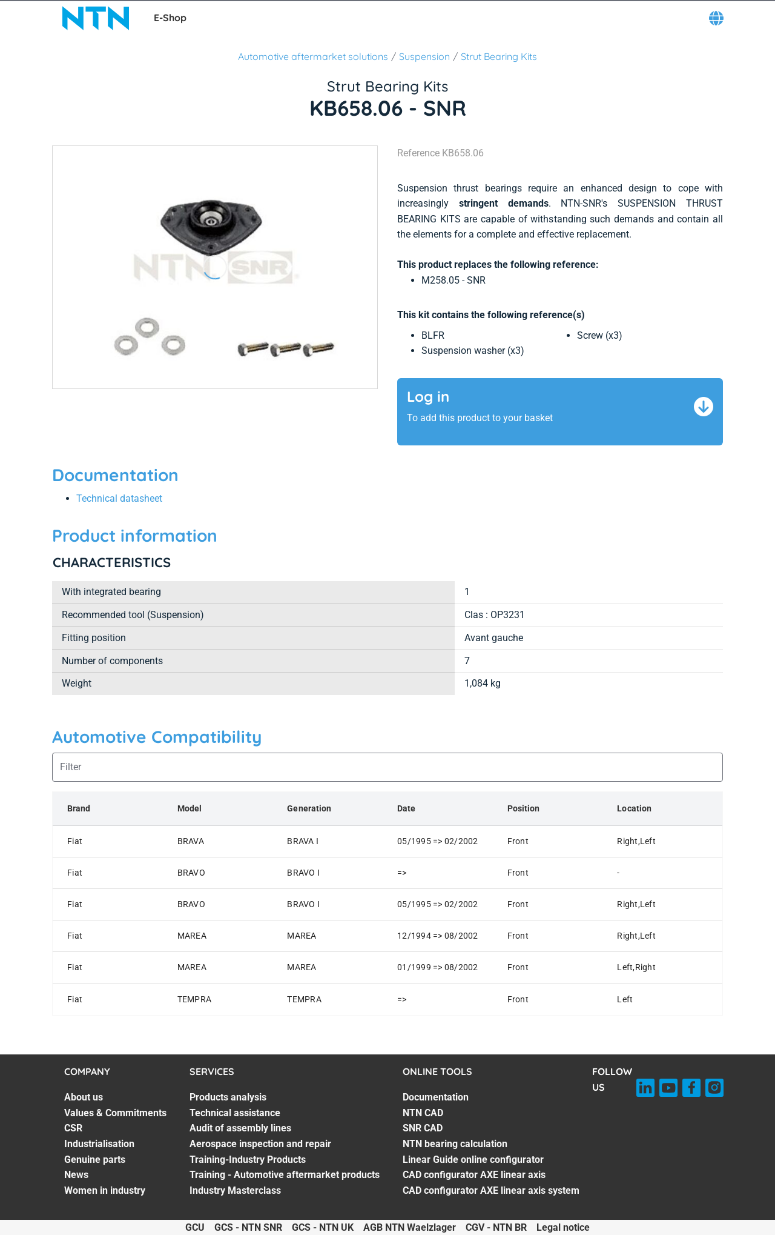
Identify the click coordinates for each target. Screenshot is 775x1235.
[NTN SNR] (95, 18)
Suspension (424, 56)
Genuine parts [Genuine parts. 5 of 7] (94, 1159)
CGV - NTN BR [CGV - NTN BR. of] (496, 1227)
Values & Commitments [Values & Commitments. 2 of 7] (115, 1113)
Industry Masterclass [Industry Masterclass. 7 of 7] (235, 1190)
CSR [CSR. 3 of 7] (73, 1128)
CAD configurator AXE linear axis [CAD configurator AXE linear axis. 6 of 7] (474, 1174)
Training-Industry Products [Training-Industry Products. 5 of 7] (248, 1159)
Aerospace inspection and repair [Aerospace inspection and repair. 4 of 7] (260, 1144)
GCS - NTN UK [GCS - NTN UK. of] (323, 1227)
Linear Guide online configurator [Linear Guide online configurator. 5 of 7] (473, 1159)
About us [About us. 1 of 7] (83, 1097)
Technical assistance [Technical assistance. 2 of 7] (235, 1113)
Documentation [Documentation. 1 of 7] (436, 1097)
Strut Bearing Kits (499, 56)
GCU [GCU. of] (195, 1227)
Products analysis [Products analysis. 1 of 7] (228, 1097)
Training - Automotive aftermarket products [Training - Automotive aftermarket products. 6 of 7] (285, 1174)
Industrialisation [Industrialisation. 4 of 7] (99, 1144)
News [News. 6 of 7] (76, 1174)
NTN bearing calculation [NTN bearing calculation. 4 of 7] (455, 1144)
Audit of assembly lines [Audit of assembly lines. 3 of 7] (240, 1128)
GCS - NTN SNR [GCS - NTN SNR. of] (248, 1227)
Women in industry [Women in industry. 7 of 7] (104, 1190)
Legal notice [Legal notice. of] (563, 1227)
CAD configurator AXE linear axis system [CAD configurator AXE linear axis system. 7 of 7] (491, 1190)
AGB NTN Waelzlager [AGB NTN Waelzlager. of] (409, 1227)
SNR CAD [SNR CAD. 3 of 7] (423, 1128)
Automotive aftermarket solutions (313, 56)
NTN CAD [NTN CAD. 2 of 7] (423, 1113)
